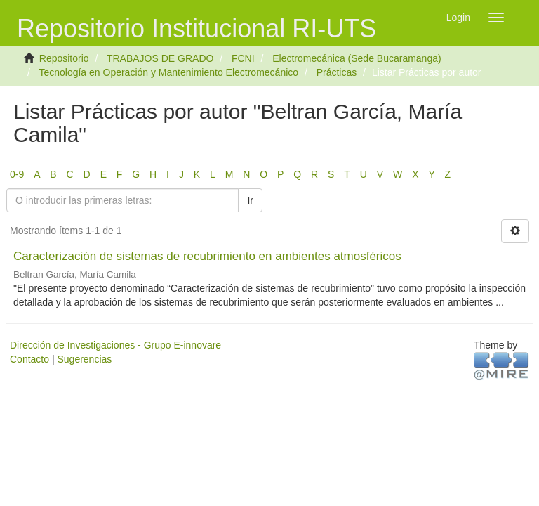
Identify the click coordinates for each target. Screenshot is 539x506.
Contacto (29, 359)
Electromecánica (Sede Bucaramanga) (356, 58)
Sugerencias (84, 359)
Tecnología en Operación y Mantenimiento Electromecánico (168, 72)
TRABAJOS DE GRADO (160, 58)
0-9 (17, 174)
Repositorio (64, 58)
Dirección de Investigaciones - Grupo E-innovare (115, 345)
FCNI (243, 58)
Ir (250, 200)
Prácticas (337, 72)
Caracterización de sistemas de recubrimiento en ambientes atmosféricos (207, 256)
